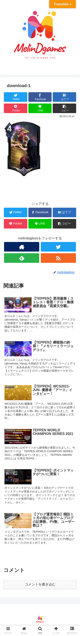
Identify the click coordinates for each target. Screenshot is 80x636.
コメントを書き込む (40, 584)
